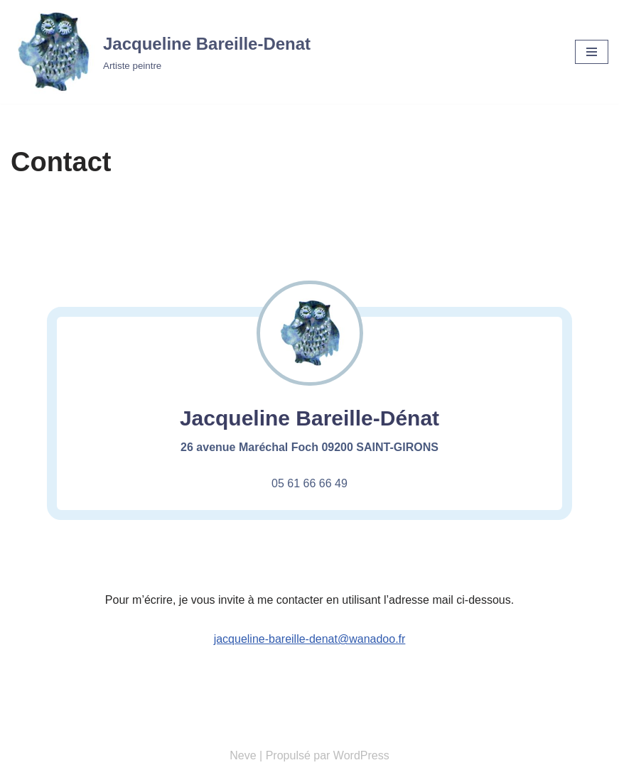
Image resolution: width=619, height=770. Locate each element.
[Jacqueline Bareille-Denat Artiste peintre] (161, 52)
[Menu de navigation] (591, 52)
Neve (243, 755)
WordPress (361, 755)
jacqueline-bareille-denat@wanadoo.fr (310, 639)
